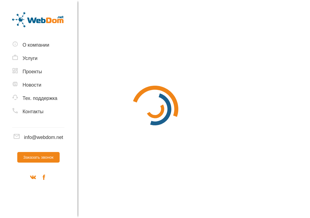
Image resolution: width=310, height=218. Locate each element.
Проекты (27, 71)
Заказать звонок (38, 157)
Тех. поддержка (34, 98)
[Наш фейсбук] (44, 178)
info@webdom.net (38, 137)
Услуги (25, 58)
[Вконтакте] (33, 178)
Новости (26, 84)
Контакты (28, 111)
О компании (30, 44)
